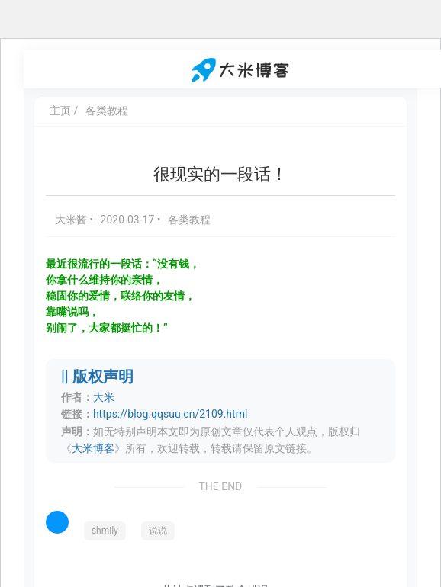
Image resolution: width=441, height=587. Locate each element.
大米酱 (72, 219)
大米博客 (93, 448)
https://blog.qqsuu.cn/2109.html (170, 414)
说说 (158, 530)
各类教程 (106, 110)
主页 (60, 110)
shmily (105, 530)
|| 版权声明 (97, 377)
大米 (103, 397)
